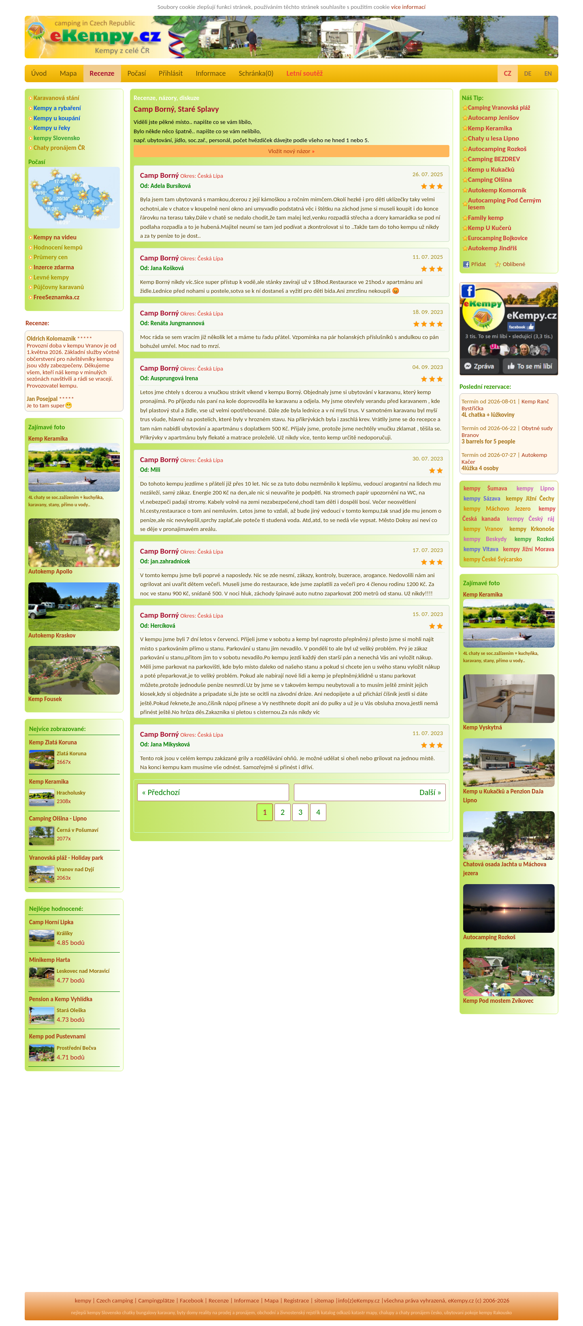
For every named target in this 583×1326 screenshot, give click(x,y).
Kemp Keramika (48, 438)
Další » (430, 792)
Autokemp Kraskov (52, 635)
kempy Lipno (535, 488)
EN (548, 73)
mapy (371, 1312)
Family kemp (486, 217)
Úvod (39, 73)
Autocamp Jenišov (493, 117)
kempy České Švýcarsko (493, 559)
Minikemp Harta (49, 960)
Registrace (296, 1300)
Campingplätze (156, 1300)
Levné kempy (51, 277)
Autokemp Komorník (497, 190)
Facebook (191, 1300)
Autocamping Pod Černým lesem (504, 203)
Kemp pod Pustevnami (57, 1036)
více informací (408, 7)
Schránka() (256, 73)
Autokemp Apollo (50, 571)
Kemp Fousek (45, 699)
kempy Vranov (483, 529)
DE (528, 73)
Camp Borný (159, 175)
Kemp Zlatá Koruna (53, 742)
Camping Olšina (490, 179)
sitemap (324, 1300)
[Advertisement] (509, 1162)
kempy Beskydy (485, 539)
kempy (83, 1300)
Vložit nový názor (291, 151)
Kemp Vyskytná (482, 727)
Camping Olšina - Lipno (58, 818)
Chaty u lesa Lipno (493, 138)
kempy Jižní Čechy (530, 498)
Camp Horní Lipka (51, 922)
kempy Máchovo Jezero (497, 508)
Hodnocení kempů (58, 247)
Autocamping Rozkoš (497, 149)
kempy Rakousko (495, 1312)
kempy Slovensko (57, 138)
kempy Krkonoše (532, 529)
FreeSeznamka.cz (56, 297)
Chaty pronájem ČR (59, 147)
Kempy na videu (55, 237)
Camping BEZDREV (494, 159)
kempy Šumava (485, 488)
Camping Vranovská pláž (499, 107)
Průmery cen (51, 257)
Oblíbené (514, 264)
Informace (211, 73)
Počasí (137, 73)
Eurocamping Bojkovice (498, 238)
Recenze (102, 73)
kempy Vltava (481, 549)
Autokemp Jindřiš (492, 248)
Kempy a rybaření (57, 108)
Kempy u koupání (57, 118)
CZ (507, 73)
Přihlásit (171, 73)
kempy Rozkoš (534, 539)
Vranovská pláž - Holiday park (66, 857)
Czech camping (114, 1300)
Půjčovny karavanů (59, 287)
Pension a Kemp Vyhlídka (60, 999)
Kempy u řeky (52, 128)
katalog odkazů (336, 1312)
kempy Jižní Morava (528, 549)
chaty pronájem (414, 1312)
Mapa (68, 73)
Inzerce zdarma (54, 267)
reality (205, 1312)
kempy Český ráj (530, 518)
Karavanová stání (56, 98)
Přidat (478, 264)
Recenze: (37, 323)
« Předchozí (161, 792)
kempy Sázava (482, 498)
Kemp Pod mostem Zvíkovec (498, 1000)
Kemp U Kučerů (489, 228)
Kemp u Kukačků (491, 169)
